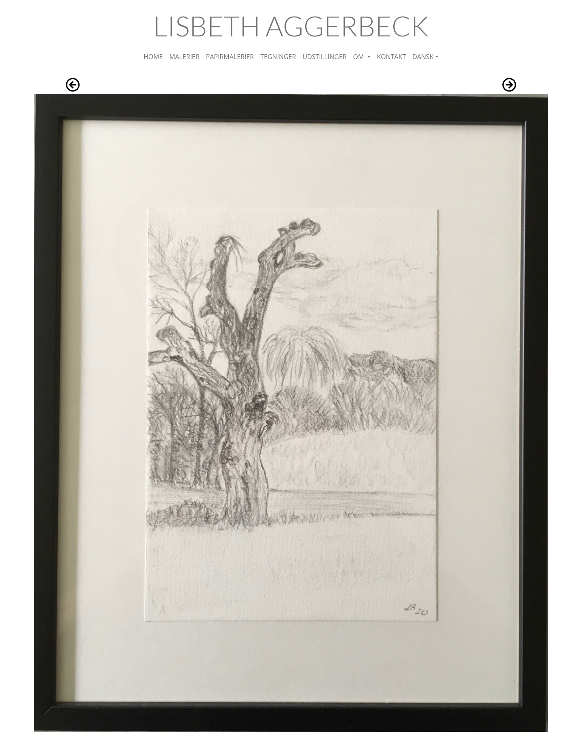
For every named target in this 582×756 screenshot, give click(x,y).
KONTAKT (391, 56)
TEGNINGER (278, 56)
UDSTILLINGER (324, 56)
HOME (153, 56)
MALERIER (184, 56)
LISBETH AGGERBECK (291, 25)
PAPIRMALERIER (230, 56)
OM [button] (359, 56)
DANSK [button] (422, 56)
